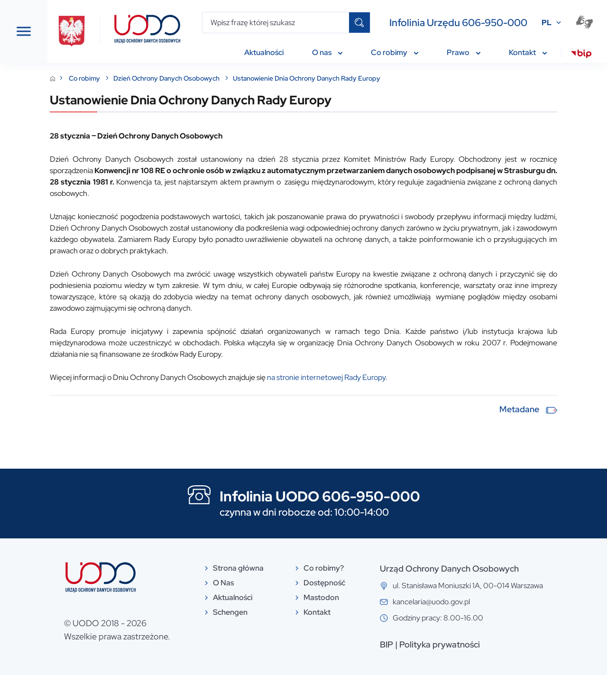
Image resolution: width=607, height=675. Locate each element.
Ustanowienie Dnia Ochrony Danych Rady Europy (406, 78)
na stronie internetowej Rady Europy (426, 377)
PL (547, 23)
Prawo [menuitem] (463, 52)
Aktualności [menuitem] (264, 52)
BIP (436, 644)
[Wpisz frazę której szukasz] (275, 22)
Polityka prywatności (489, 644)
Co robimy (184, 78)
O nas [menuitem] (327, 52)
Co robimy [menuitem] (394, 52)
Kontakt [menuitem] (528, 52)
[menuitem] (581, 55)
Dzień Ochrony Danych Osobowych (267, 78)
